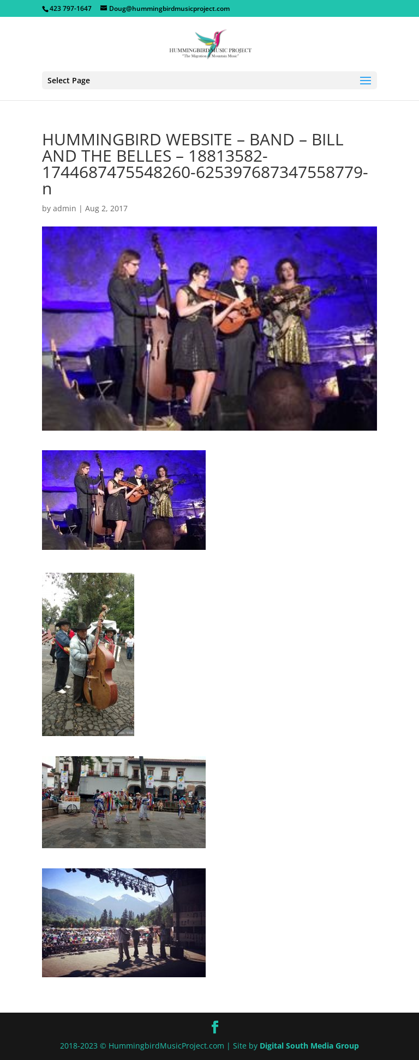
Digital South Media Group (309, 1045)
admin (64, 208)
